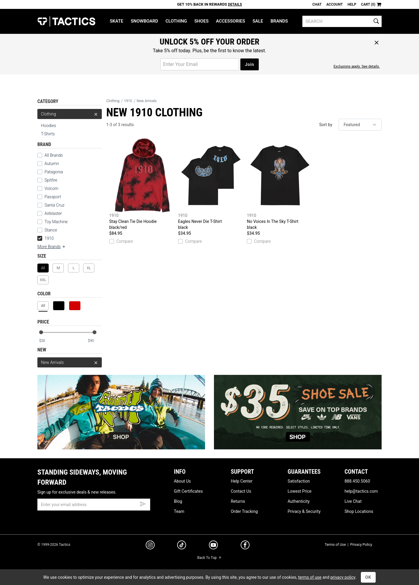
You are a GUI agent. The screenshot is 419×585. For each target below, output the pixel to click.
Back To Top (209, 558)
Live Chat (353, 501)
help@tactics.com (361, 491)
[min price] (46, 340)
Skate (116, 21)
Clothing (176, 21)
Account (334, 4)
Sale (258, 21)
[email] (93, 505)
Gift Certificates (188, 491)
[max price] (94, 340)
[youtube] (213, 546)
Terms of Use (335, 545)
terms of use (309, 577)
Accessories (230, 21)
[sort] (360, 125)
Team (179, 511)
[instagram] (150, 546)
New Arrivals (69, 362)
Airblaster (49, 213)
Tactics (66, 21)
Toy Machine (52, 221)
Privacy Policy (361, 545)
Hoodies (48, 125)
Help (351, 4)
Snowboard (144, 21)
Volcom (47, 188)
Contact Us (241, 491)
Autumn (48, 163)
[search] (342, 21)
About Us (182, 481)
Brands (279, 21)
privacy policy (342, 577)
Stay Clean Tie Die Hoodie (142, 184)
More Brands (51, 246)
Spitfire (47, 180)
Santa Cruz (50, 205)
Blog (178, 501)
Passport (49, 196)
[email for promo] (199, 64)
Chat (317, 4)
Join (249, 64)
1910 (45, 238)
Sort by (325, 124)
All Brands (50, 155)
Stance (47, 230)
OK (368, 577)
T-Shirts (48, 133)
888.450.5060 (357, 481)
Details (235, 4)
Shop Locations (359, 511)
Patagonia (50, 171)
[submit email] (143, 503)
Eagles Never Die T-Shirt (211, 184)
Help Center (242, 481)
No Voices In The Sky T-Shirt (280, 184)
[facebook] (245, 546)
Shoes (201, 21)
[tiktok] (181, 546)
